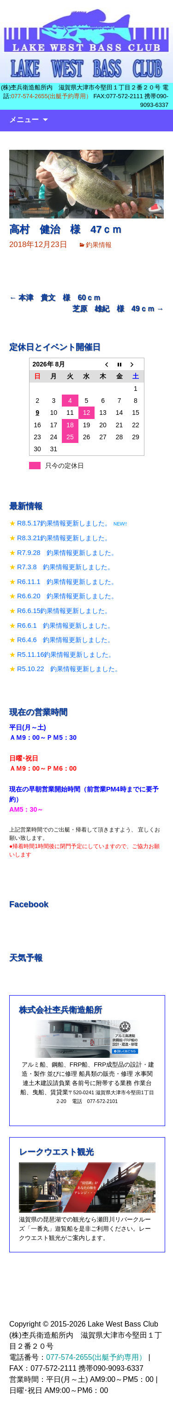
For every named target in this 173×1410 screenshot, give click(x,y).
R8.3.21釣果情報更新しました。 (64, 538)
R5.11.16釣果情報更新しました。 (66, 654)
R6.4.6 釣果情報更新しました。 (65, 639)
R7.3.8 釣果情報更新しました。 (65, 567)
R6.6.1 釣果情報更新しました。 (65, 625)
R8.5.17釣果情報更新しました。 (64, 523)
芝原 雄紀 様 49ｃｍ (118, 309)
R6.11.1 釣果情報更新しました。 (67, 581)
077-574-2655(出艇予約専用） (51, 96)
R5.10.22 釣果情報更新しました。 (69, 669)
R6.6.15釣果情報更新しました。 (64, 610)
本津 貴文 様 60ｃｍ (55, 297)
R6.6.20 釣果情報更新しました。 (67, 596)
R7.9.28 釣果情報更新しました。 (67, 552)
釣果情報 (99, 244)
